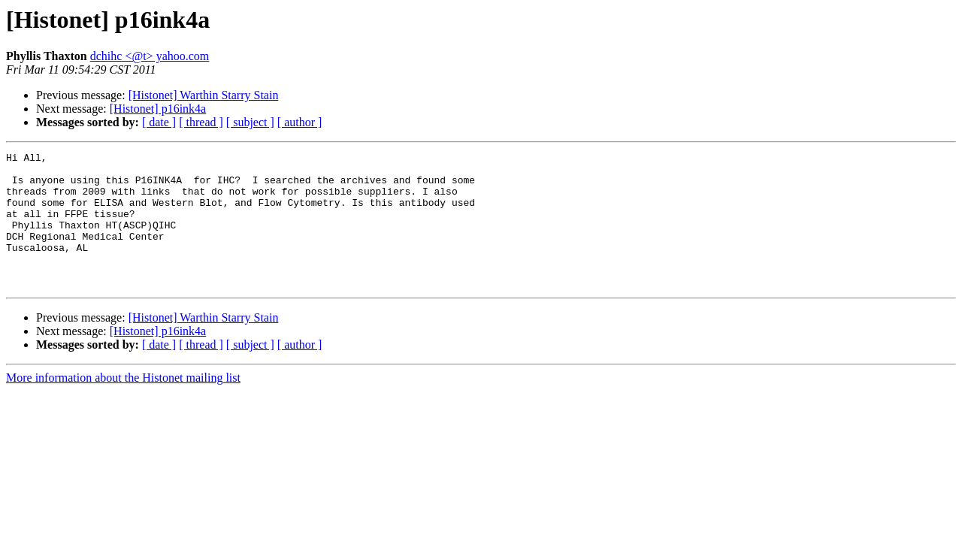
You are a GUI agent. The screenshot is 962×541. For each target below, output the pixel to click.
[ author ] (299, 122)
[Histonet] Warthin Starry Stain (204, 95)
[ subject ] (250, 122)
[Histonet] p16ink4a (158, 108)
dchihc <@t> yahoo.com (150, 56)
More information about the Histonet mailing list (123, 404)
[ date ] (159, 122)
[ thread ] (201, 122)
